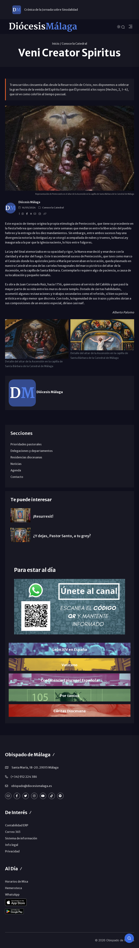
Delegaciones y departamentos (31, 451)
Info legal (11, 845)
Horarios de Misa (16, 881)
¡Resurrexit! (43, 516)
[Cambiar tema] (119, 26)
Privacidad (12, 851)
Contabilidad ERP (16, 825)
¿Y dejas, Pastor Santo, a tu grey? (62, 536)
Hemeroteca (13, 888)
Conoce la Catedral (74, 43)
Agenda (15, 470)
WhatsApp (12, 894)
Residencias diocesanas (26, 457)
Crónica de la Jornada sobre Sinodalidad (51, 9)
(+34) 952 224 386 (24, 776)
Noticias (16, 464)
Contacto (16, 477)
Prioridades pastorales (26, 444)
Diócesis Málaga (29, 202)
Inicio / (56, 43)
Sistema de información (21, 838)
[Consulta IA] (129, 938)
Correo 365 (12, 832)
